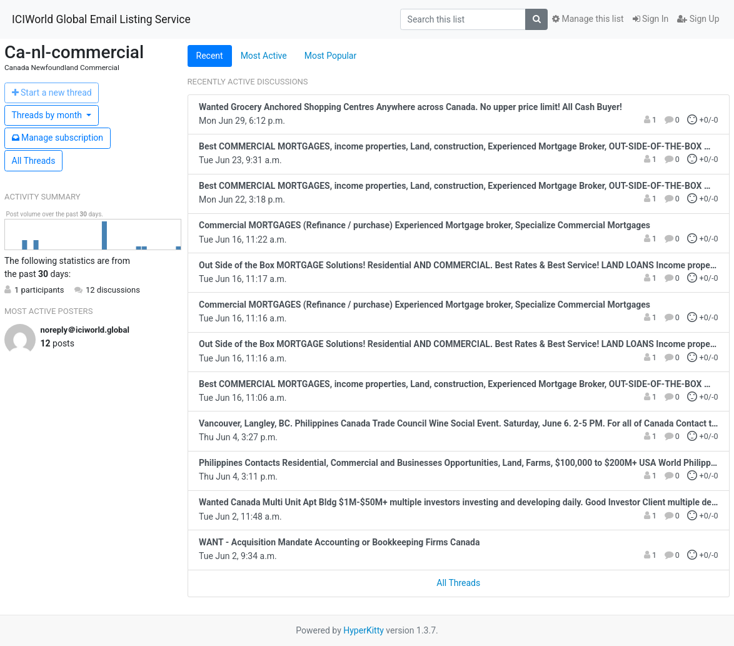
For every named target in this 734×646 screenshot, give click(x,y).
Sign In (651, 19)
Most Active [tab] (264, 56)
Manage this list (587, 19)
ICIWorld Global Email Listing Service (101, 19)
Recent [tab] (209, 56)
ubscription (58, 138)
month (48, 115)
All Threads (34, 161)
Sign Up (698, 19)
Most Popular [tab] (330, 56)
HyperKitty (363, 630)
